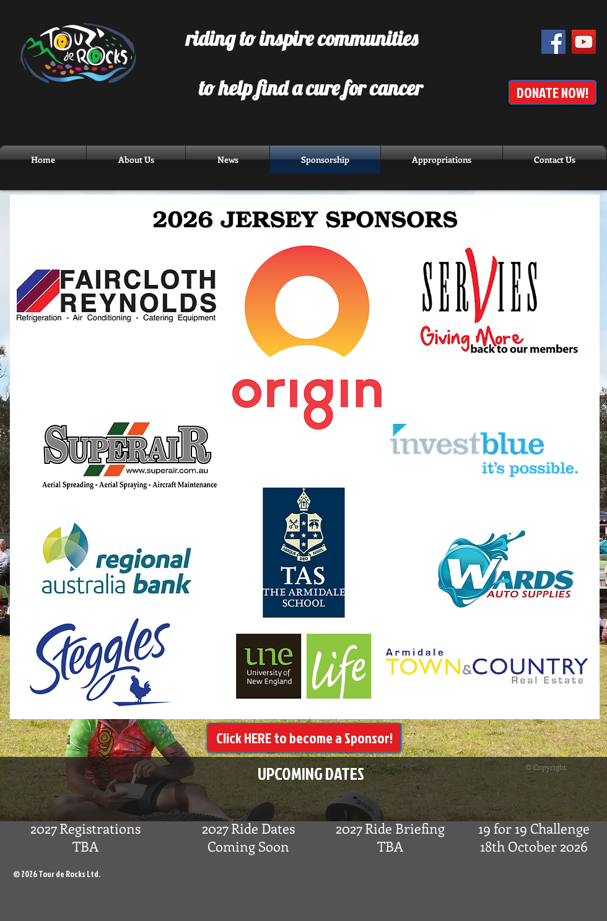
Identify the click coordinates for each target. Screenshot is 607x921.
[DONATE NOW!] (552, 92)
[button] (227, 159)
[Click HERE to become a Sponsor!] (304, 738)
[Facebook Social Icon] (553, 42)
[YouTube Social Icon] (584, 42)
